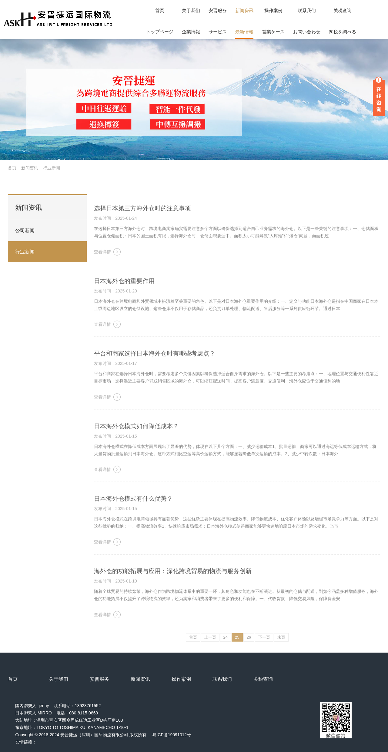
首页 (12, 167)
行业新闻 (51, 167)
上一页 (210, 646)
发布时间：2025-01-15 (115, 444)
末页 (281, 646)
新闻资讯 (29, 167)
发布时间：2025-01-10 (115, 589)
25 (237, 646)
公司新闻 (25, 241)
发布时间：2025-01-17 (115, 372)
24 (225, 646)
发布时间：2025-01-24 (115, 227)
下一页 (264, 646)
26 (249, 646)
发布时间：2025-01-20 (115, 299)
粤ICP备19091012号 (171, 734)
